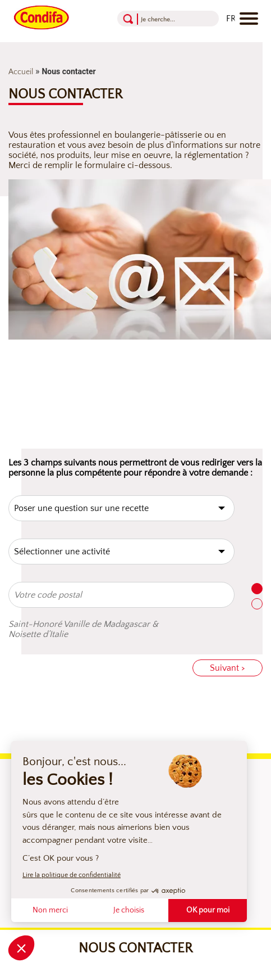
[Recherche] (165, 18)
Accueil (20, 71)
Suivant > (227, 668)
